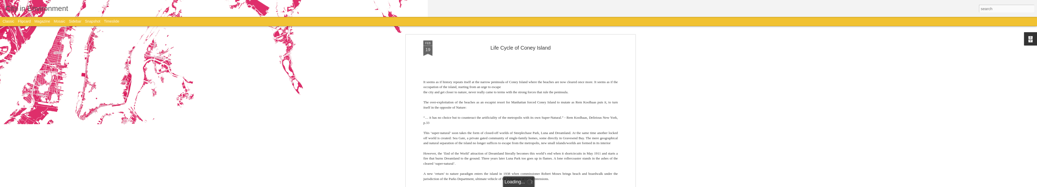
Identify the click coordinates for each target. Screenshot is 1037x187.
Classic (8, 21)
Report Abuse (550, 184)
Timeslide (111, 21)
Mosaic (59, 21)
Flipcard (24, 21)
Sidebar (75, 21)
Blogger (534, 184)
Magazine (42, 21)
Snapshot (92, 21)
